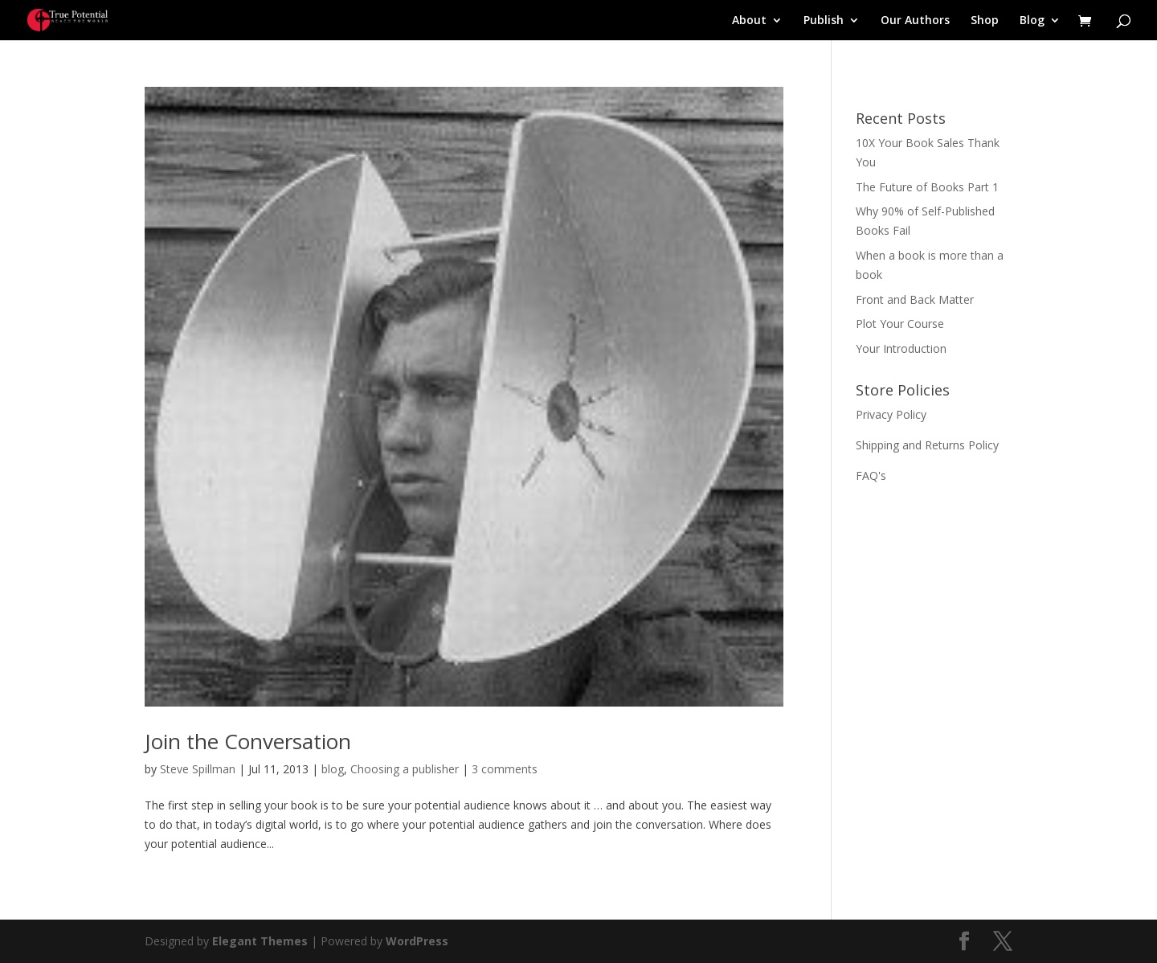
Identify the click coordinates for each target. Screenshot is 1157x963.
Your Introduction (901, 348)
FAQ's (871, 475)
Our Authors (915, 20)
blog (332, 769)
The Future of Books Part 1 (927, 187)
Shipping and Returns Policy (927, 445)
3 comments (505, 769)
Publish (823, 20)
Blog (1032, 20)
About (749, 20)
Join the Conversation (248, 741)
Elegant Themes (260, 941)
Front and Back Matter (915, 299)
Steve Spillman (197, 769)
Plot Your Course (900, 323)
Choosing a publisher (404, 769)
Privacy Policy (891, 414)
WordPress (417, 941)
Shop (985, 20)
